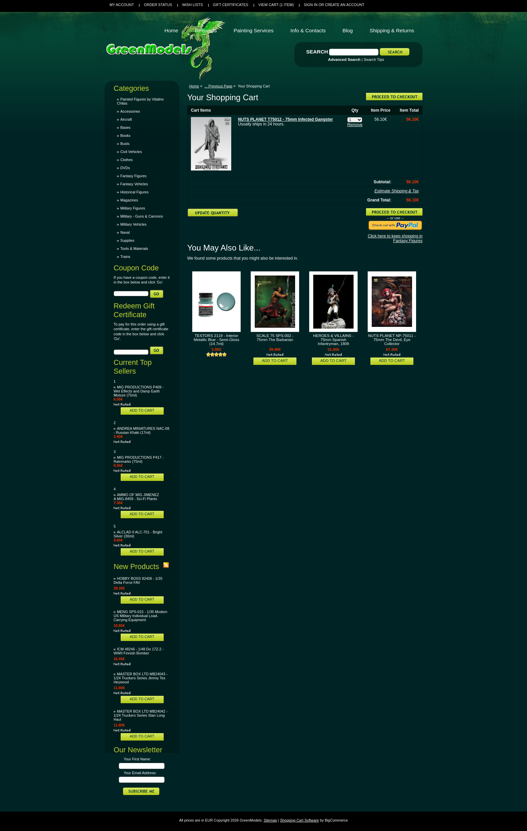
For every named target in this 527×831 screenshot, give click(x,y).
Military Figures (132, 208)
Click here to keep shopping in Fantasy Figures (395, 238)
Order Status (158, 5)
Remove (354, 124)
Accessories (130, 111)
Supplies (127, 240)
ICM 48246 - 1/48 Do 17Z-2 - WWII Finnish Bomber (139, 651)
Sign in (310, 5)
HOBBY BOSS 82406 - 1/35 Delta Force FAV (138, 580)
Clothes (126, 160)
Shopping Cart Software (299, 820)
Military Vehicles (133, 224)
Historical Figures (134, 192)
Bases (125, 127)
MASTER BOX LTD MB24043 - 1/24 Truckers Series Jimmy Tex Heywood (140, 678)
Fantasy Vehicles (134, 184)
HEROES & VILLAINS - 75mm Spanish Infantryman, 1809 (333, 340)
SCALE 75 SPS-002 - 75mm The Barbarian (274, 338)
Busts (124, 144)
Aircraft (126, 119)
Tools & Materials (134, 249)
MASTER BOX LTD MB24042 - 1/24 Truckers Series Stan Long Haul (140, 715)
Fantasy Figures (133, 176)
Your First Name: (137, 759)
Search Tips (374, 60)
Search (317, 51)
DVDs (125, 168)
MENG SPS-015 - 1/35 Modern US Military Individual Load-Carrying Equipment (140, 616)
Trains (125, 257)
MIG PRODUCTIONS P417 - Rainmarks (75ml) (139, 459)
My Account (122, 5)
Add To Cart (142, 410)
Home (194, 86)
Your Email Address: (140, 773)
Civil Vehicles (131, 152)
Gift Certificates (230, 5)
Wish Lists (192, 5)
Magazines (129, 200)
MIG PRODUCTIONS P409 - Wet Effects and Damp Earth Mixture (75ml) (139, 391)
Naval (125, 232)
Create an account (344, 5)
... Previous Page (218, 86)
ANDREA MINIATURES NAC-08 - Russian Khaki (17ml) (141, 430)
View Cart (276, 5)
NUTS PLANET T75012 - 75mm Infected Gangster (285, 119)
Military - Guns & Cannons (141, 216)
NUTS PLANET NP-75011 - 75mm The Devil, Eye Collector (392, 340)
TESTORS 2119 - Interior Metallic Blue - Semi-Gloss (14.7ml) (216, 340)
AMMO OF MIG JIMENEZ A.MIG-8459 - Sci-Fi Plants (136, 497)
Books (125, 136)
